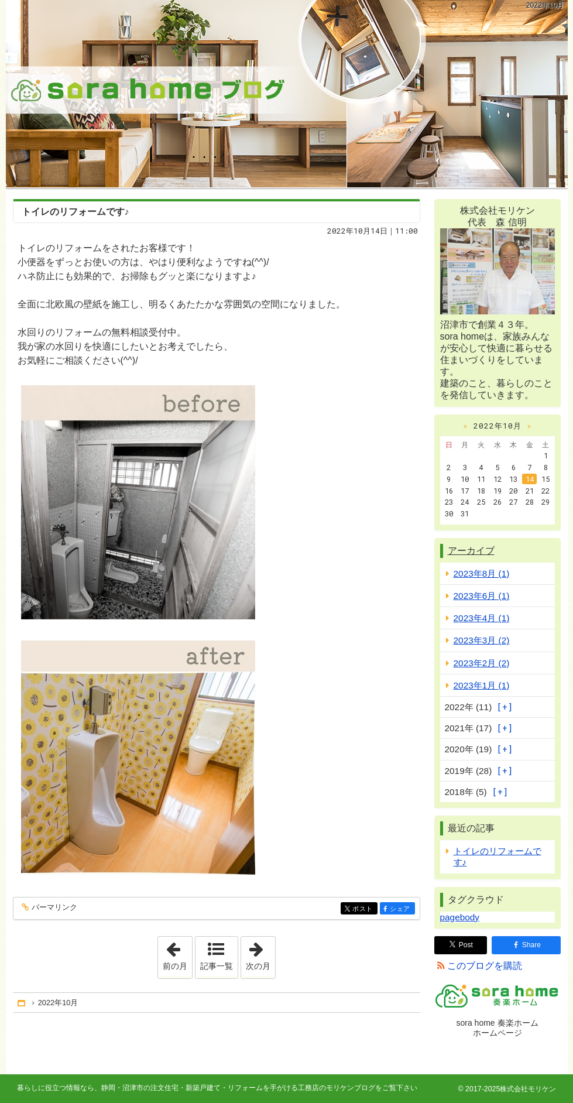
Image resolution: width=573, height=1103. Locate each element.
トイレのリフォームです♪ (75, 212)
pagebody (459, 917)
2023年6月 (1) (482, 596)
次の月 (260, 954)
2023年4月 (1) (482, 618)
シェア (401, 909)
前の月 (177, 954)
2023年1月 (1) (482, 685)
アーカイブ (471, 551)
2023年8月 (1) (482, 573)
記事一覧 (216, 966)
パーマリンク (53, 908)
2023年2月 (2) (482, 663)
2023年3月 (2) (482, 640)
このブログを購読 (484, 966)
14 (530, 479)
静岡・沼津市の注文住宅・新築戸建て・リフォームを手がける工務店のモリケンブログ (287, 93)
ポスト (364, 909)
